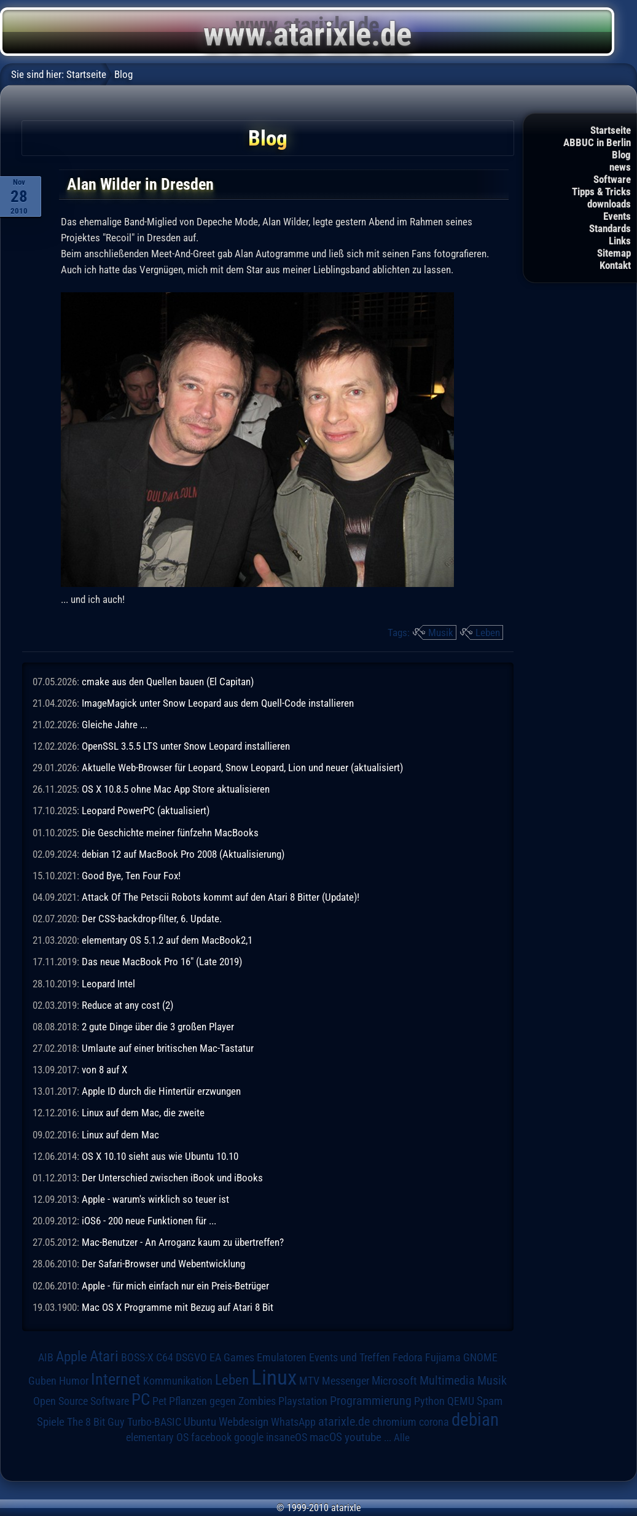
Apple (71, 1356)
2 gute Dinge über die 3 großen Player (158, 1026)
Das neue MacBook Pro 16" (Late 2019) (162, 961)
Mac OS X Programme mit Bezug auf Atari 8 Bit (177, 1307)
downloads (609, 204)
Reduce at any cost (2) (127, 1005)
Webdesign (243, 1422)
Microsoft (394, 1381)
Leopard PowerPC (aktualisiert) (145, 810)
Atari (104, 1356)
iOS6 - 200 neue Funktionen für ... (149, 1221)
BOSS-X (137, 1357)
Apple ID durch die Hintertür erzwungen (161, 1091)
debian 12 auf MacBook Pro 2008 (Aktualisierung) (183, 854)
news (620, 167)
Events (617, 216)
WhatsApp (293, 1422)
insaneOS (286, 1437)
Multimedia (447, 1380)
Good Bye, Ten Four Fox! (131, 875)
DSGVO (191, 1357)
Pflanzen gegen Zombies (222, 1401)
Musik (440, 632)
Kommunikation (178, 1380)
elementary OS (157, 1437)
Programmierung (371, 1401)
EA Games (231, 1357)
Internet (116, 1379)
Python (429, 1401)
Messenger (345, 1381)
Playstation (302, 1401)
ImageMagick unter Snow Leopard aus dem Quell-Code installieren (218, 703)
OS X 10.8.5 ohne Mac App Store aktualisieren (176, 789)
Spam (489, 1401)
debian (475, 1419)
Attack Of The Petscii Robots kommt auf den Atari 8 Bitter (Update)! (220, 897)
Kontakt (615, 265)
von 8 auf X (104, 1069)
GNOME (480, 1357)
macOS (326, 1437)
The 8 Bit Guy (96, 1421)
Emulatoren (282, 1357)
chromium (394, 1422)
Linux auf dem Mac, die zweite (143, 1112)
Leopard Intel (108, 984)
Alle (402, 1437)
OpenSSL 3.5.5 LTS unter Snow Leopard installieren (186, 746)
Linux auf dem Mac (120, 1135)
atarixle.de (344, 1422)
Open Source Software (81, 1401)
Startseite (610, 130)
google (249, 1437)
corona (434, 1422)
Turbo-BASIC (154, 1421)
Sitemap (614, 253)
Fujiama (443, 1357)
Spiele (50, 1422)
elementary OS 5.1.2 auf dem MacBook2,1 (167, 940)
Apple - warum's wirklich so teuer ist (155, 1199)
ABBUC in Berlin (597, 142)
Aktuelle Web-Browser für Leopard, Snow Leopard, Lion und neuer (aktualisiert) (242, 767)
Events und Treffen (349, 1357)
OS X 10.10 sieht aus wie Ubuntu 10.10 (160, 1156)
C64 (164, 1357)
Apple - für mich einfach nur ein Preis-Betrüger (175, 1286)
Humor (73, 1381)
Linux (274, 1377)
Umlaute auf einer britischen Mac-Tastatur (168, 1048)
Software (612, 179)
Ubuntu (200, 1422)
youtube (363, 1437)
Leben (487, 632)
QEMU (460, 1401)
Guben (42, 1381)
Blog (621, 155)
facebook (211, 1437)
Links (620, 241)
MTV (309, 1380)
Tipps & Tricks (601, 191)
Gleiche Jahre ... (114, 724)
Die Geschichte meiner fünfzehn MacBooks (170, 832)
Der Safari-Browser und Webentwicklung (163, 1264)
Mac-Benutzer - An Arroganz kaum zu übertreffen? (183, 1242)
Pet (159, 1401)
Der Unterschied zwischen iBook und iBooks (172, 1178)
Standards (610, 228)
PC (140, 1399)
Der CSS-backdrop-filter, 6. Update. (152, 918)
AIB (45, 1357)
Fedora (408, 1357)
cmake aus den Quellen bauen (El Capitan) (168, 681)
